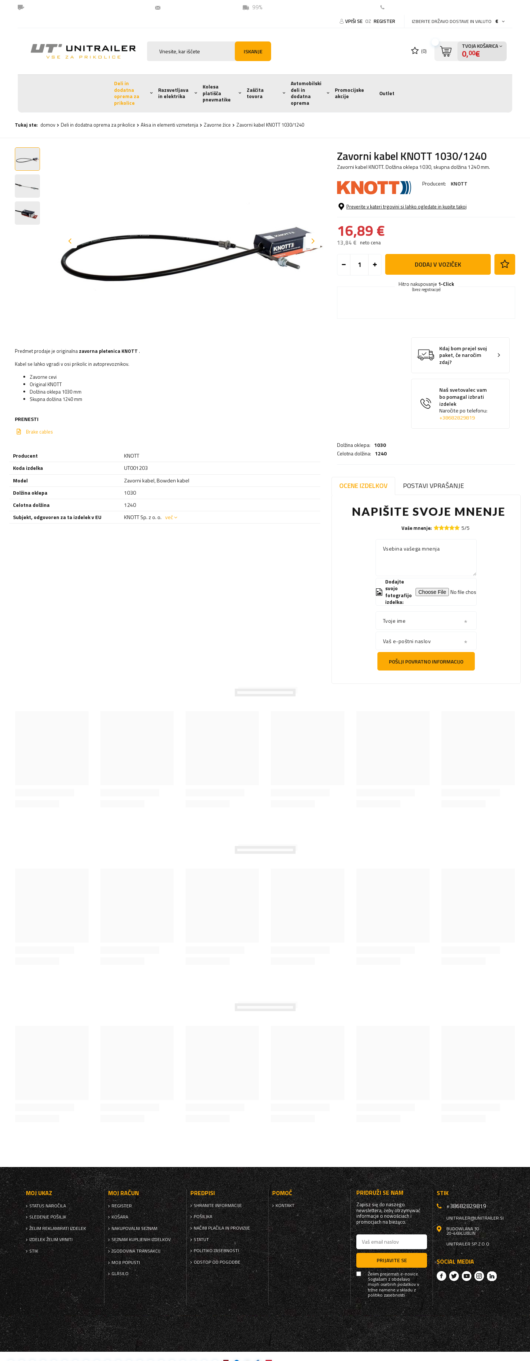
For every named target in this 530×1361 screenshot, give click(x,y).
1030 (380, 204)
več (169, 517)
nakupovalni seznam (134, 1228)
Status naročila (47, 1206)
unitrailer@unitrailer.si (194, 7)
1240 (381, 212)
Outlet (386, 93)
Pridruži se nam (379, 1192)
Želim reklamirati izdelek (57, 1228)
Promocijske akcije (349, 93)
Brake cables (39, 431)
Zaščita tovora (255, 93)
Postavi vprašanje (433, 486)
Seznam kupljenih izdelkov (141, 1239)
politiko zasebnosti (216, 1250)
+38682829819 (457, 448)
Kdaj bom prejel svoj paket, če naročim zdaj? (463, 385)
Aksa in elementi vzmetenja (169, 124)
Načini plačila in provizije (222, 1228)
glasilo (120, 1273)
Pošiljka (203, 1216)
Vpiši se (354, 21)
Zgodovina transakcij (135, 1251)
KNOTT (459, 183)
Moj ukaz (39, 1193)
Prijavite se (392, 1260)
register (384, 21)
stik (33, 1251)
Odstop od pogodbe (217, 1262)
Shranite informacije (218, 1205)
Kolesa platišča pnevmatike (217, 93)
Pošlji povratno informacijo (426, 661)
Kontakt (398, 7)
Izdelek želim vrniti (51, 1239)
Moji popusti (125, 1262)
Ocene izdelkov (363, 486)
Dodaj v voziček (438, 294)
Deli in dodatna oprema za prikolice (126, 93)
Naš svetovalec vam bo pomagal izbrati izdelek (463, 434)
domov (47, 124)
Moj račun (123, 1193)
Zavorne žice (217, 124)
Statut (201, 1239)
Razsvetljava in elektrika (173, 93)
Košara (119, 1217)
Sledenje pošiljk (47, 1217)
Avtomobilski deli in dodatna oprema (306, 93)
